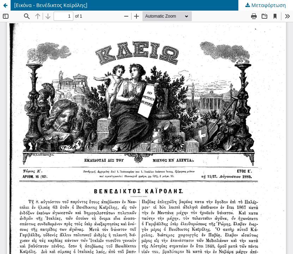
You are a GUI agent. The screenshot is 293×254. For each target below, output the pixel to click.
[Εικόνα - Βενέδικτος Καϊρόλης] (50, 5)
